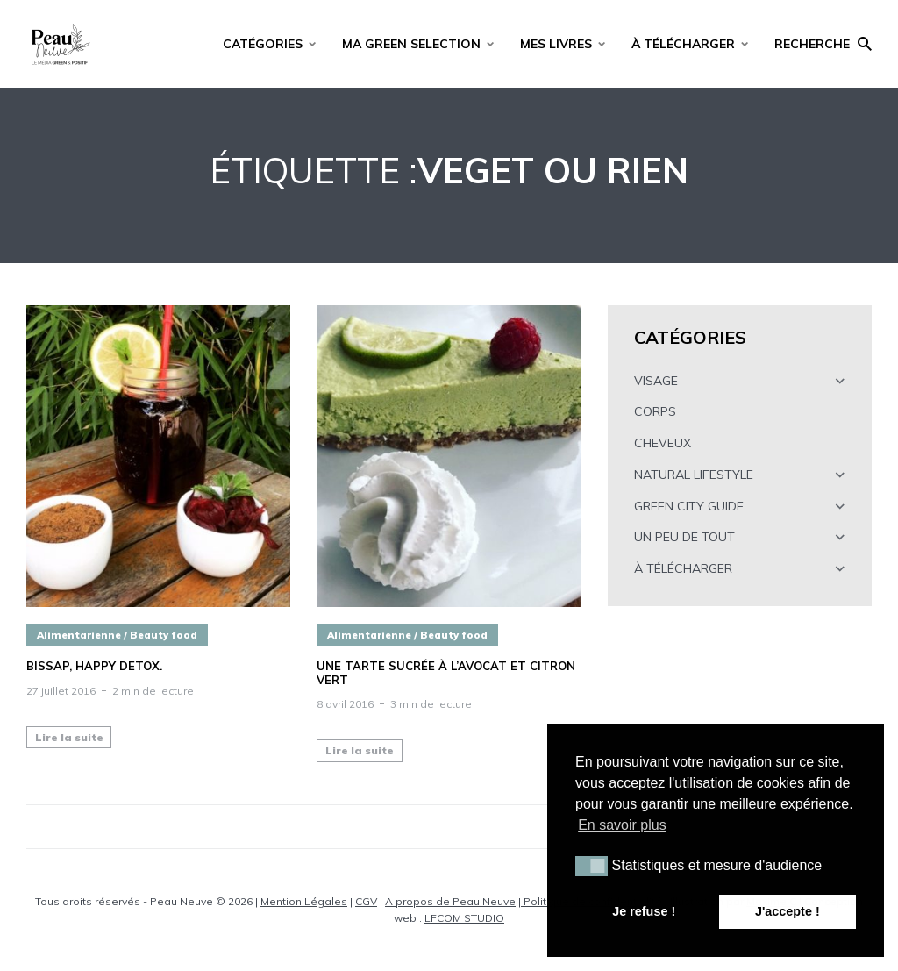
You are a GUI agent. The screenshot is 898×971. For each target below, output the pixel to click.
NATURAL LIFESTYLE (693, 474)
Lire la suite (69, 737)
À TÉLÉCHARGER (683, 44)
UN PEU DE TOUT (684, 537)
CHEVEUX (662, 443)
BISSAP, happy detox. (94, 666)
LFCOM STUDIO (464, 918)
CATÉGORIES (263, 44)
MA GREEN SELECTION (411, 44)
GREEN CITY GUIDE (689, 506)
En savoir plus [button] (622, 824)
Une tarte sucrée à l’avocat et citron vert (446, 673)
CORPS (655, 411)
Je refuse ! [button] (643, 911)
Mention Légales (303, 901)
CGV (366, 901)
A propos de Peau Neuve (450, 901)
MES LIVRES (556, 44)
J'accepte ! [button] (787, 911)
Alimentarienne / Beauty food (117, 635)
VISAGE (656, 381)
